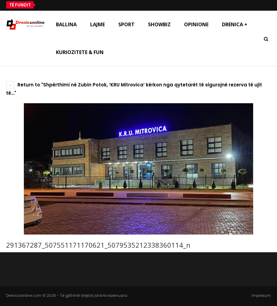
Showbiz (159, 24)
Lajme (97, 24)
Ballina (66, 24)
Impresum (261, 295)
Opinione (196, 24)
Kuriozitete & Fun (80, 52)
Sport (126, 24)
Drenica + (234, 24)
